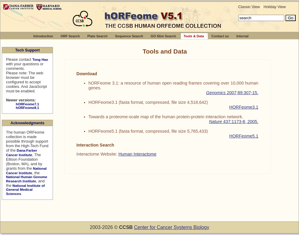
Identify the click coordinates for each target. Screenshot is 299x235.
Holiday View (275, 7)
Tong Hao (40, 59)
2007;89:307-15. (232, 92)
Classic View (249, 7)
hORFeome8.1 (27, 108)
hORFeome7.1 (27, 104)
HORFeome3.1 (243, 107)
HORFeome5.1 (243, 136)
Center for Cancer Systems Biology (171, 227)
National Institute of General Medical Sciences (25, 190)
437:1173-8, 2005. (233, 121)
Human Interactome (137, 154)
